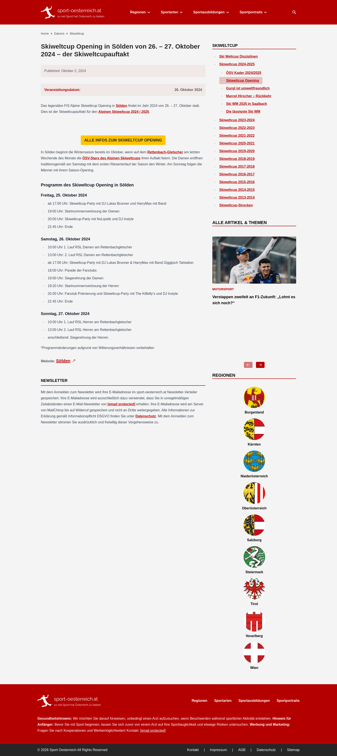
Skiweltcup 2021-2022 (237, 135)
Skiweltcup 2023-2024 (237, 120)
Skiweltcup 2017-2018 (237, 166)
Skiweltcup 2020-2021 (237, 143)
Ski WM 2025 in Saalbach (246, 104)
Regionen (140, 12)
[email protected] (121, 404)
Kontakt (193, 750)
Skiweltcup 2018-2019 (237, 159)
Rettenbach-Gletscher (165, 152)
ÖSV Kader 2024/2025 (243, 73)
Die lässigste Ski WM (243, 111)
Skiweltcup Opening (242, 80)
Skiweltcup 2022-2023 (237, 128)
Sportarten (171, 12)
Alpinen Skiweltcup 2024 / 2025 (123, 112)
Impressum (218, 750)
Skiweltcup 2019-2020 (237, 151)
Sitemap (293, 750)
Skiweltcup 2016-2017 (237, 174)
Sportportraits (253, 12)
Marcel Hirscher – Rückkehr (248, 96)
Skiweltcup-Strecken (236, 205)
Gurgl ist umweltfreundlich (248, 88)
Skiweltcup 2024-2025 (237, 64)
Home (45, 33)
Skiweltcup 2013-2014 (237, 197)
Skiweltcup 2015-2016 (237, 182)
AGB (241, 750)
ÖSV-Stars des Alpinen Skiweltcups (112, 158)
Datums (59, 33)
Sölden (121, 106)
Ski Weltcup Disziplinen (238, 56)
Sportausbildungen (210, 12)
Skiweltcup (77, 33)
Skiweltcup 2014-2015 (237, 190)
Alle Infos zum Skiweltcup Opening (123, 140)
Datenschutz (145, 416)
